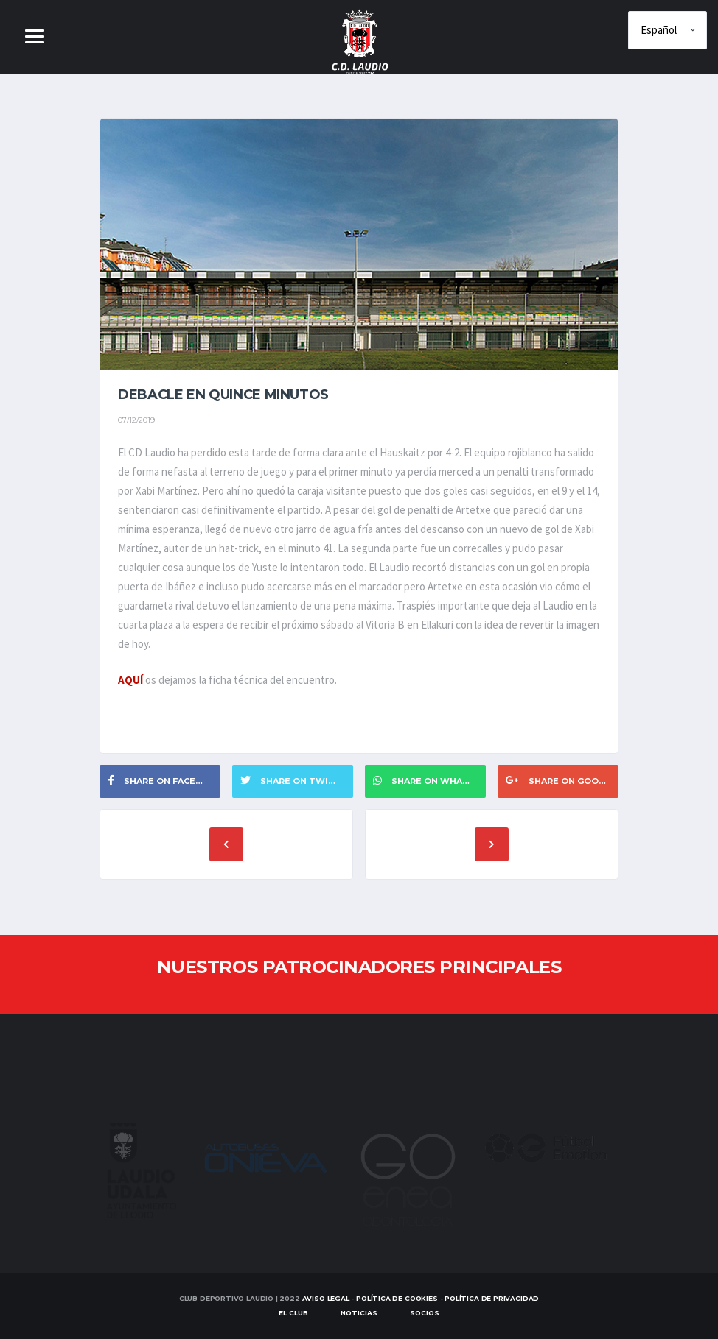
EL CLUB (293, 1313)
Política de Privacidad (492, 1298)
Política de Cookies (397, 1298)
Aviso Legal (325, 1298)
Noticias (359, 1313)
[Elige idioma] (667, 30)
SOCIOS (424, 1313)
